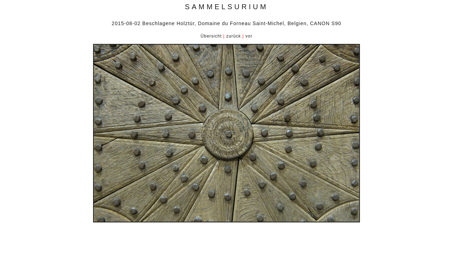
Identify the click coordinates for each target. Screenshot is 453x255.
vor (248, 36)
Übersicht (211, 36)
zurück (233, 36)
